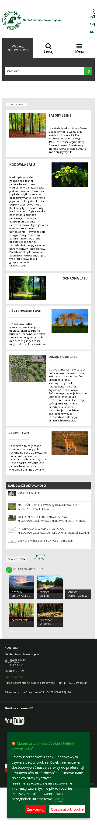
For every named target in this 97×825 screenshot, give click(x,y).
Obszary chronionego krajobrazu (21, 596)
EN (92, 24)
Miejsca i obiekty (45, 594)
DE (92, 32)
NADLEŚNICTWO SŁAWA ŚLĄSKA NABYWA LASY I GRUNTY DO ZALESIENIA (48, 507)
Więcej (60, 798)
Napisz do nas (13, 677)
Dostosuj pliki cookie (67, 809)
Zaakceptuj (35, 809)
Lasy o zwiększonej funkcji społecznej (45, 540)
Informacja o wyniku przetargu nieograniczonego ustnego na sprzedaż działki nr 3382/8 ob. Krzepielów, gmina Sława (53, 532)
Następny (39, 558)
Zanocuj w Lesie (29, 493)
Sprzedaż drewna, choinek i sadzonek (46, 625)
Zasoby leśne (19, 620)
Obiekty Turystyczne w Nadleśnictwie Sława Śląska (77, 597)
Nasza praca (16, 104)
